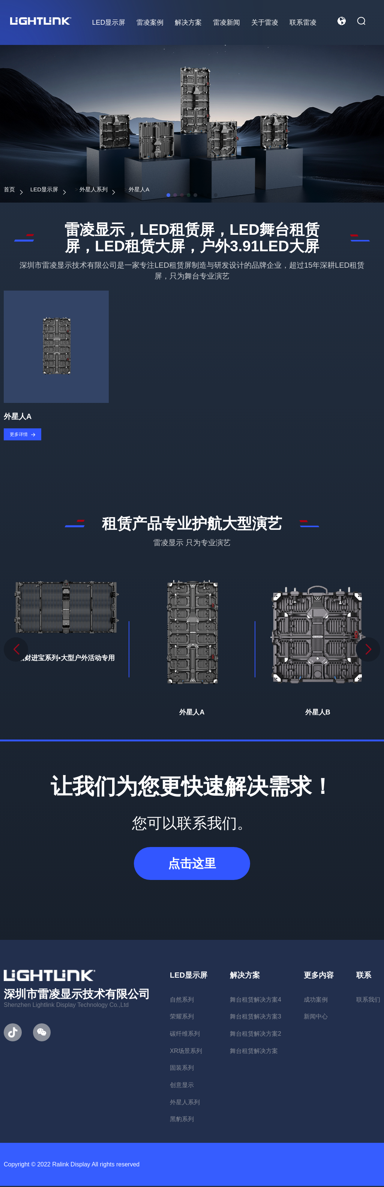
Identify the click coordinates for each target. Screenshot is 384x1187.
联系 (363, 976)
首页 (10, 189)
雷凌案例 (149, 22)
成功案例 (316, 1000)
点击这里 (192, 864)
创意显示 (182, 1086)
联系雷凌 (302, 22)
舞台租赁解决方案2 (255, 1034)
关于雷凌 (264, 22)
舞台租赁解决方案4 (255, 1000)
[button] (368, 650)
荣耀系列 (182, 1017)
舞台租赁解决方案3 (255, 1017)
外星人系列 (111, 189)
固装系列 (182, 1069)
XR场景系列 (186, 1051)
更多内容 (319, 976)
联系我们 (368, 1000)
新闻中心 (316, 1017)
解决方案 (187, 22)
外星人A (165, 189)
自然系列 (182, 1000)
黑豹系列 (182, 1120)
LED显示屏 (108, 22)
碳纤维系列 (185, 1034)
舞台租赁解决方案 (254, 1051)
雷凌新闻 (226, 22)
